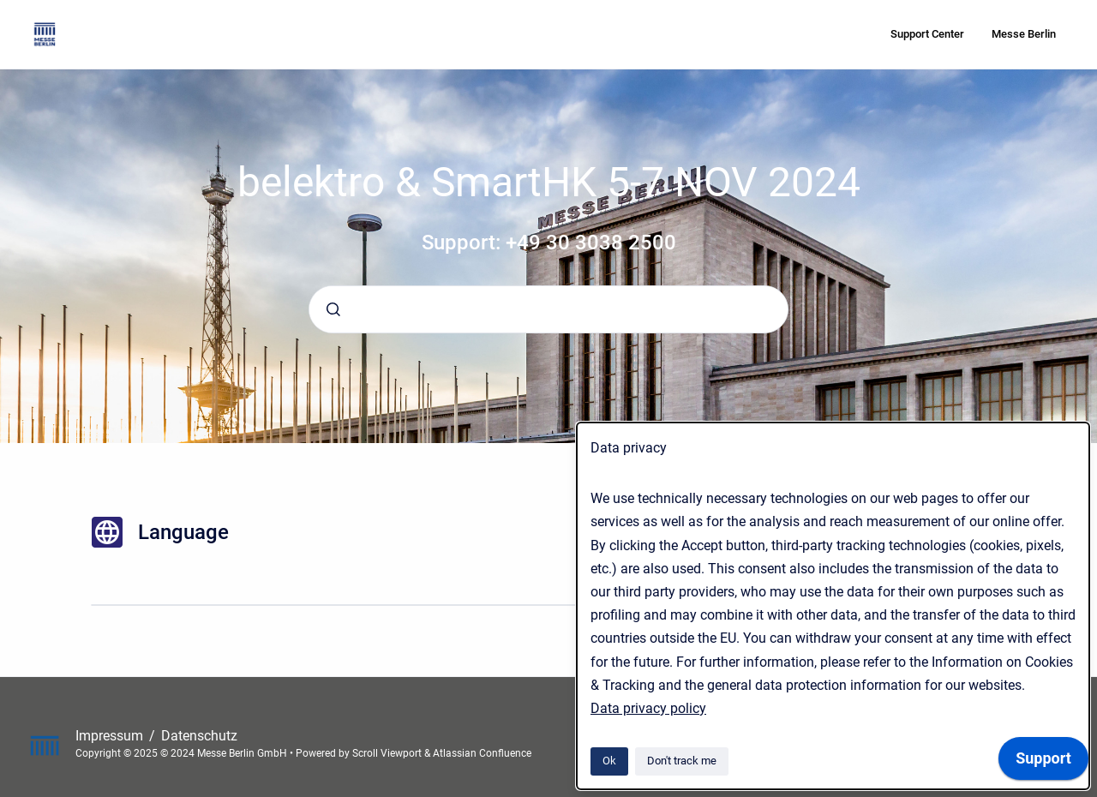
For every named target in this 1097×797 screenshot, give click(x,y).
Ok (609, 760)
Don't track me (681, 760)
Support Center (927, 33)
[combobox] (548, 309)
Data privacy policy (648, 708)
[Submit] (333, 309)
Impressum (111, 736)
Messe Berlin (1024, 33)
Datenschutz (199, 736)
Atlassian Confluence (482, 753)
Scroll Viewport (388, 753)
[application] (1043, 762)
